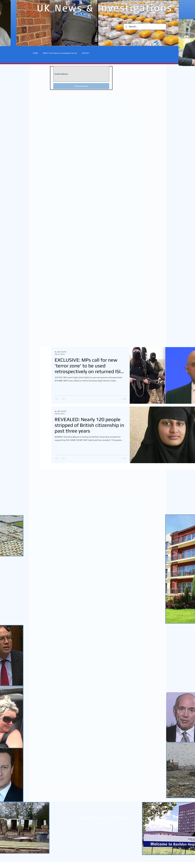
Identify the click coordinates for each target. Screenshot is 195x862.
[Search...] (144, 27)
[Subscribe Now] (81, 86)
